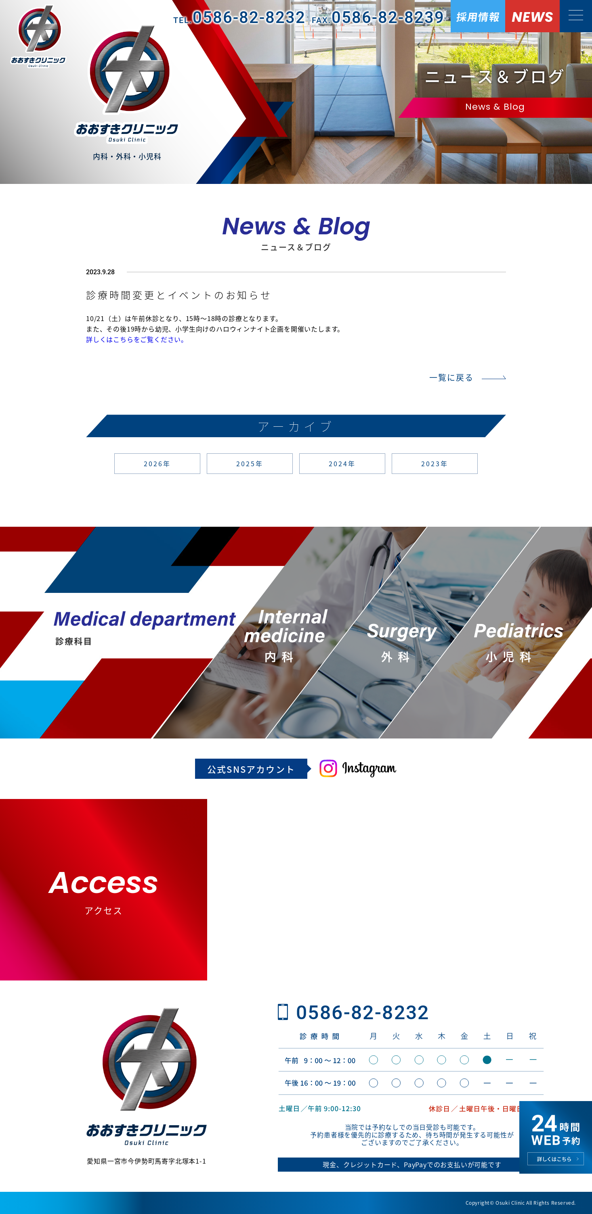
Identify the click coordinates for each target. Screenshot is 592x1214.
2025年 (250, 463)
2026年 (157, 463)
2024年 (342, 463)
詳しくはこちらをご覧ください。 (137, 339)
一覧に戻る (451, 377)
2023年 (435, 463)
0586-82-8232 (363, 1012)
